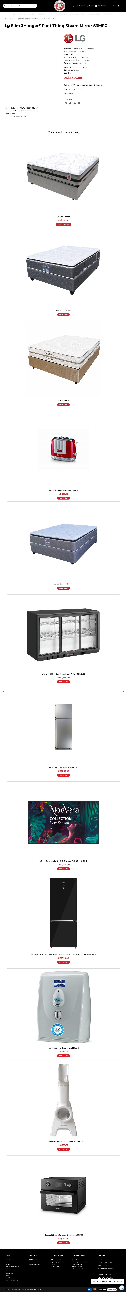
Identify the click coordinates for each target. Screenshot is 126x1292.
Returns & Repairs (77, 1266)
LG (70, 73)
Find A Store (75, 1259)
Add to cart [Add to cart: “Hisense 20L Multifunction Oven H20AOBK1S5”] (63, 1243)
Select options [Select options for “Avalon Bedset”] (63, 224)
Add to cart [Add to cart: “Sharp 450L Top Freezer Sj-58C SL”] (63, 775)
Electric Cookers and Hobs (13, 1266)
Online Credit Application (58, 1259)
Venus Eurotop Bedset (63, 584)
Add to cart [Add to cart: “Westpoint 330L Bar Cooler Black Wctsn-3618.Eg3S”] (63, 682)
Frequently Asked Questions (80, 1262)
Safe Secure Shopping (78, 1268)
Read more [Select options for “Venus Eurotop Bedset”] (63, 588)
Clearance (13, 18)
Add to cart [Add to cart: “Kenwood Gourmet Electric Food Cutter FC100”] (63, 1149)
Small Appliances (10, 1278)
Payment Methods (77, 1264)
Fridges (8, 1264)
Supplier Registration (35, 1264)
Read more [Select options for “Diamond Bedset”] (63, 314)
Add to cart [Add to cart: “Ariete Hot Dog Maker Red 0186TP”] (63, 498)
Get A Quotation (33, 1259)
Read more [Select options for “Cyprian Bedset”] (63, 404)
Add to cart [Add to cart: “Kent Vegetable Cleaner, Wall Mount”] (63, 1056)
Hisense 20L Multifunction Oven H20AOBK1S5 (63, 1235)
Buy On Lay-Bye (55, 1262)
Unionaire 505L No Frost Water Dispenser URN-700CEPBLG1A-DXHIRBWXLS (63, 955)
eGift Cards (54, 1264)
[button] (65, 103)
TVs (7, 1262)
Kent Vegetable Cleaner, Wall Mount (63, 1048)
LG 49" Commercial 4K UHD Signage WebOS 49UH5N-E (63, 861)
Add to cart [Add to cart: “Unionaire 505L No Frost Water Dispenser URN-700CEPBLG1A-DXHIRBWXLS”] (63, 962)
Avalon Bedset (63, 217)
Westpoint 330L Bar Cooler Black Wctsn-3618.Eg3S (63, 674)
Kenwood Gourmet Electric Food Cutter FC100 (63, 1142)
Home (6, 18)
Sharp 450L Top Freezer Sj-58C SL (63, 767)
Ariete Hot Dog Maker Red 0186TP (63, 490)
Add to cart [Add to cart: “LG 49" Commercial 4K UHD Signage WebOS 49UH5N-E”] (63, 869)
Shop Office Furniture (35, 1262)
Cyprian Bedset (63, 400)
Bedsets (8, 1259)
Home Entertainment (12, 1280)
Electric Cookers (10, 1271)
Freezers (8, 1268)
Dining (7, 1275)
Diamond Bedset (63, 310)
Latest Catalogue (56, 1266)
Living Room (9, 1273)
